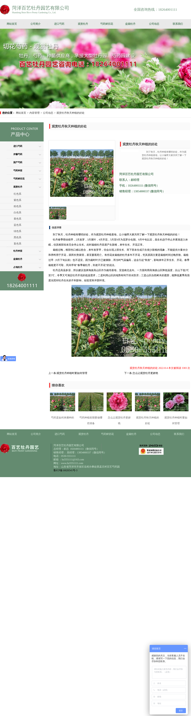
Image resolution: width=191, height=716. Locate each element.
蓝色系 (17, 225)
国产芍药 (17, 162)
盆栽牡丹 (130, 23)
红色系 (17, 193)
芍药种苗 (17, 170)
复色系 (17, 243)
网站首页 (12, 23)
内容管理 (34, 112)
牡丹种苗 (17, 251)
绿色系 (17, 231)
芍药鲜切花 (106, 23)
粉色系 (17, 206)
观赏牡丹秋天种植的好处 (71, 112)
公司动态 (154, 23)
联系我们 (178, 23)
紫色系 (17, 200)
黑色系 (17, 237)
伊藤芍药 (17, 154)
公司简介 (35, 23)
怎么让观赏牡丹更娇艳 (145, 373)
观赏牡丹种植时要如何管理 (72, 373)
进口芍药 (59, 23)
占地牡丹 (17, 267)
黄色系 (17, 218)
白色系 (17, 212)
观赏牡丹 (83, 23)
